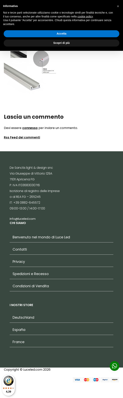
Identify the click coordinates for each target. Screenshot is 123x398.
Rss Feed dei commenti (22, 137)
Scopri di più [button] (61, 42)
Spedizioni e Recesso (31, 274)
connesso (30, 128)
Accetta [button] (62, 33)
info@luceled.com (23, 219)
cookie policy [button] (85, 16)
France (18, 342)
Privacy (19, 262)
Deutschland (23, 317)
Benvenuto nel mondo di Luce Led (41, 237)
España (19, 330)
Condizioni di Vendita (31, 286)
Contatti (20, 249)
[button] (118, 6)
